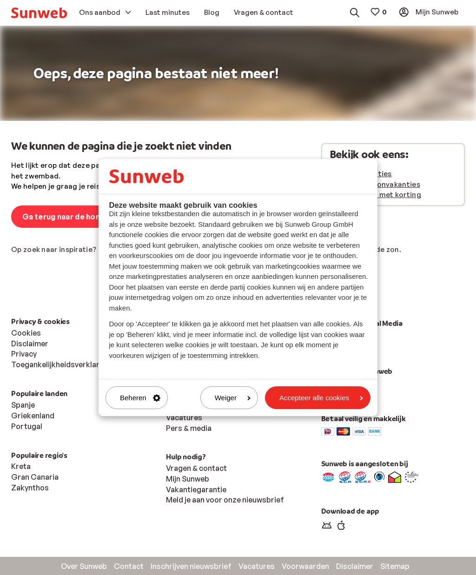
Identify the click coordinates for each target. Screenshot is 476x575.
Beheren (140, 398)
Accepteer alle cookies (321, 398)
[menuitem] (39, 12)
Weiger (233, 398)
